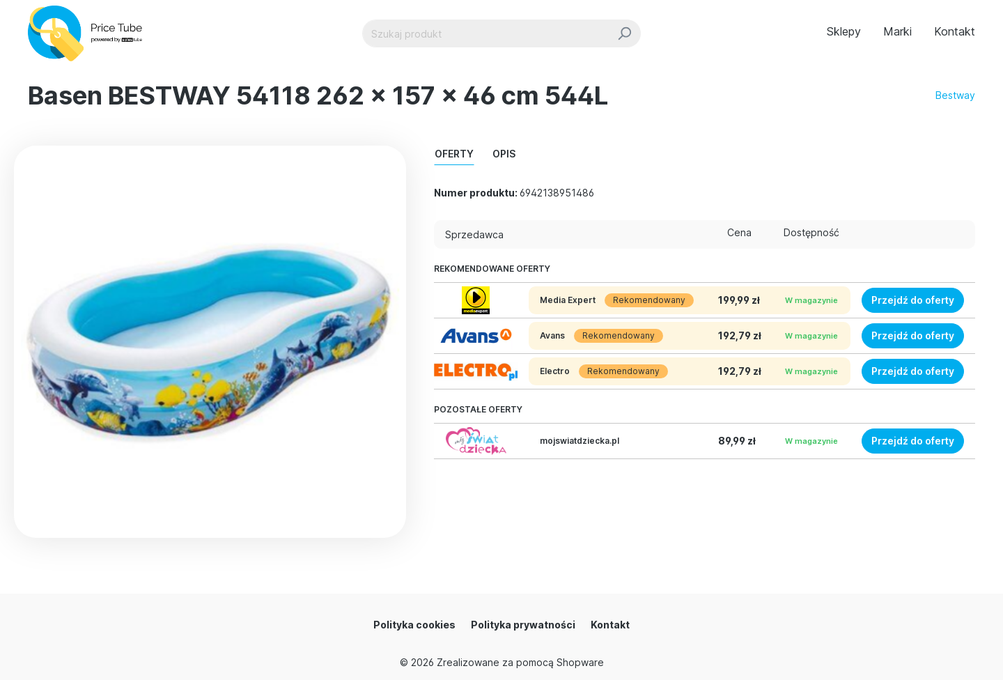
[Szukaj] (624, 33)
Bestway (955, 95)
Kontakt (610, 625)
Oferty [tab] (454, 154)
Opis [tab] (503, 154)
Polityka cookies (414, 625)
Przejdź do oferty (912, 300)
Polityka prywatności (523, 625)
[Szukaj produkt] (485, 33)
